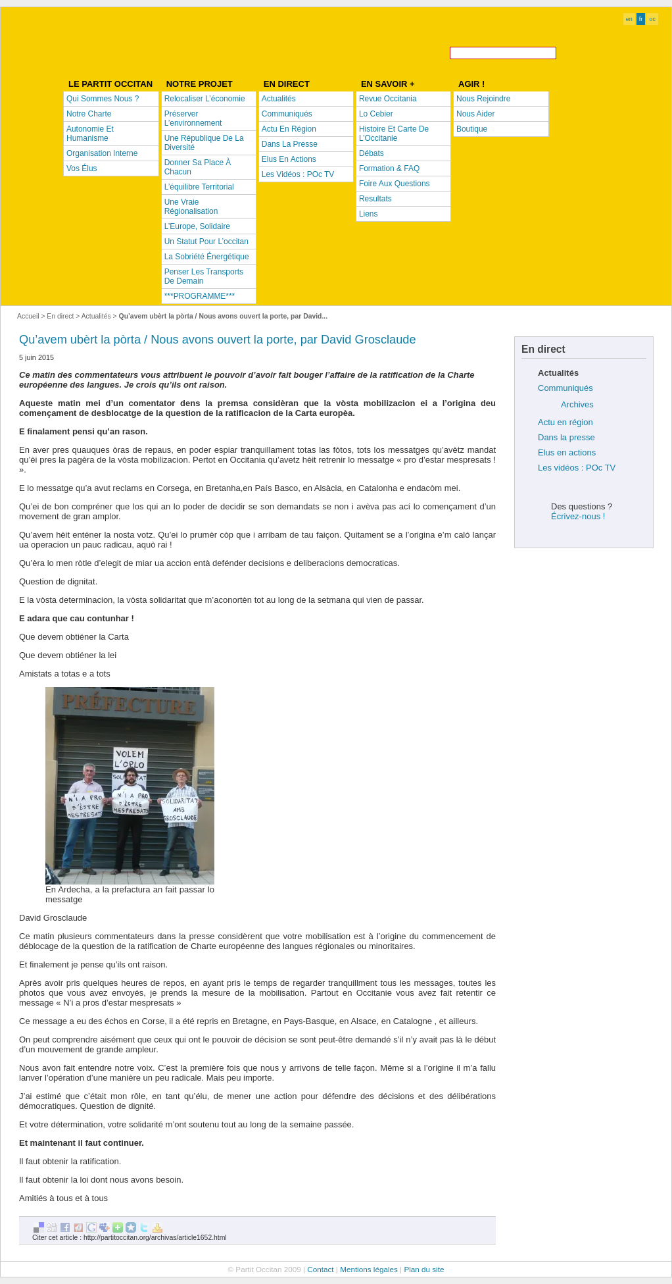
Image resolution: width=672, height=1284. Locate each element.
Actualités (96, 316)
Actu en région (565, 422)
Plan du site (424, 1269)
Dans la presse (566, 437)
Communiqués (565, 388)
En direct (60, 316)
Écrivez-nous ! (578, 516)
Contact (320, 1269)
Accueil (28, 316)
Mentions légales (369, 1269)
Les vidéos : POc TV (576, 468)
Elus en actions (567, 452)
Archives (577, 404)
